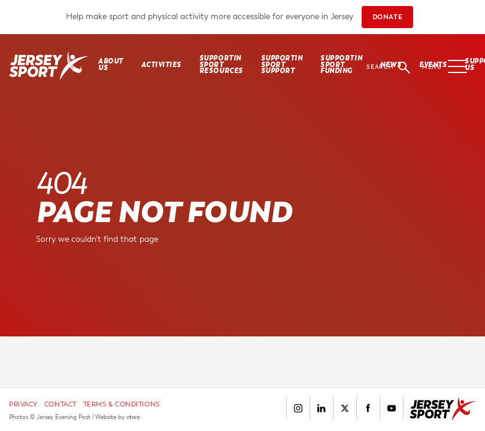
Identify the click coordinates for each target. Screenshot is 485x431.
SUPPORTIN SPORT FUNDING (341, 64)
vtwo (133, 417)
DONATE (387, 17)
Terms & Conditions (121, 404)
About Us (110, 64)
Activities (161, 65)
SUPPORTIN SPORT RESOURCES (221, 64)
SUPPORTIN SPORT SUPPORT (282, 64)
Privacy (23, 404)
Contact (60, 404)
